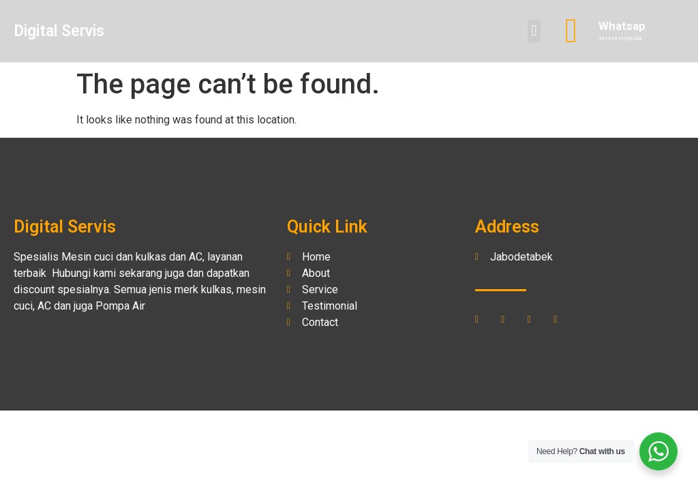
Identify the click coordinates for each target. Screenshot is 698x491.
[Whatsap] (571, 31)
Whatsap (622, 26)
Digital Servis (59, 31)
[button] (534, 31)
